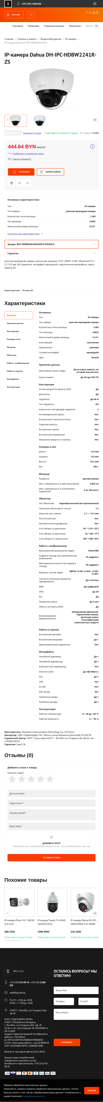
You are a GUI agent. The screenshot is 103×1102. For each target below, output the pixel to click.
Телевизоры (33, 26)
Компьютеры (75, 26)
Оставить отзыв (51, 859)
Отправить (67, 1043)
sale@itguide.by (18, 993)
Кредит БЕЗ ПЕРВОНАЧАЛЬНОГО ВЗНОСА (51, 244)
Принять (91, 1090)
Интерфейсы (13, 379)
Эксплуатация (13, 387)
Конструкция (13, 331)
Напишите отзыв (32, 133)
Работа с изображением (18, 363)
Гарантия (51, 253)
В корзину (21, 172)
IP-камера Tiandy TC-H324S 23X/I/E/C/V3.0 (51, 923)
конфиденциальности (33, 1096)
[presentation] (76, 1030)
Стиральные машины (54, 26)
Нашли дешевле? (19, 159)
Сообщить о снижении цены (26, 154)
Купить (50, 172)
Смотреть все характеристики (25, 234)
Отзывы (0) (27, 291)
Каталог (12, 15)
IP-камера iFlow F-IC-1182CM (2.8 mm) (19, 923)
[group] (51, 90)
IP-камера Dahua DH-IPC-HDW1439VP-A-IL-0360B (84, 923)
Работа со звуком (15, 371)
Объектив (11, 355)
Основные (11, 315)
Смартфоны (17, 26)
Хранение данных (15, 323)
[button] (8, 120)
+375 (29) (19, 983)
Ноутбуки (90, 26)
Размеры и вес (14, 339)
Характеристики (12, 291)
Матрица (11, 347)
